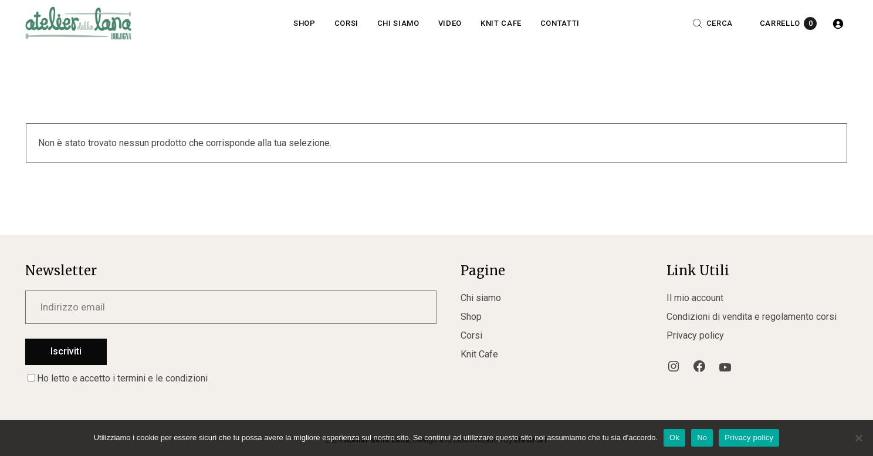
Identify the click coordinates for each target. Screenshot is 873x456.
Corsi (471, 335)
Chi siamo (481, 297)
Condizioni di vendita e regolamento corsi (751, 316)
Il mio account (694, 297)
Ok (674, 437)
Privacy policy (695, 335)
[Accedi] (838, 23)
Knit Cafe (479, 354)
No (702, 437)
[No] (858, 438)
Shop (471, 316)
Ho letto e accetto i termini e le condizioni (118, 378)
